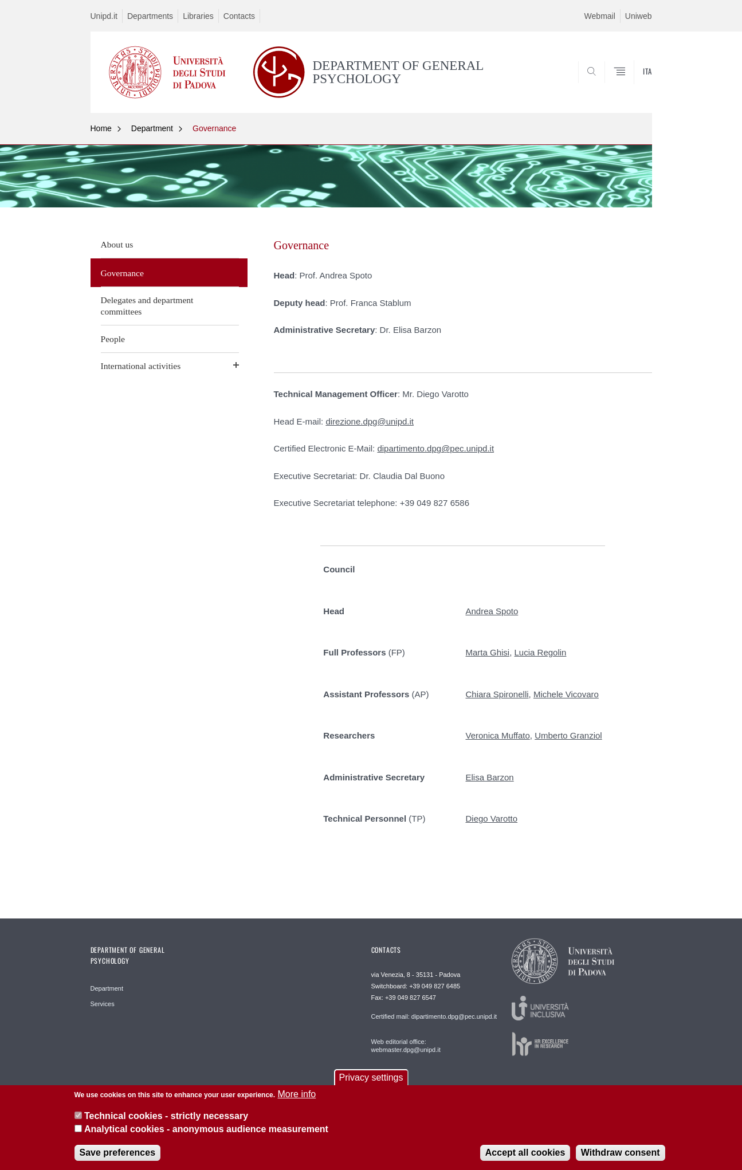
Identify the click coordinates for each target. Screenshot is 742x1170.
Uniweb (638, 16)
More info (297, 1100)
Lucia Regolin (541, 652)
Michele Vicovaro (566, 694)
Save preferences (118, 1159)
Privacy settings (371, 1084)
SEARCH (631, 85)
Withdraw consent (620, 1159)
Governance (214, 128)
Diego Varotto (492, 818)
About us (117, 244)
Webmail (599, 16)
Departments (150, 16)
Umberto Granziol (568, 735)
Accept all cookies (525, 1159)
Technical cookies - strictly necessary (166, 1122)
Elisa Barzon (490, 777)
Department (152, 128)
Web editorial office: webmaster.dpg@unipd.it (406, 1045)
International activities (141, 366)
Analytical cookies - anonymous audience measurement (206, 1135)
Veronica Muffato (498, 735)
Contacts (239, 16)
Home (101, 128)
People (113, 339)
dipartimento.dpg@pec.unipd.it (435, 448)
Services (103, 1003)
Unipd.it (104, 16)
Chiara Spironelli (497, 694)
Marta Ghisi (488, 652)
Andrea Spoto (492, 611)
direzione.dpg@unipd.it (369, 421)
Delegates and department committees (147, 305)
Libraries (198, 16)
